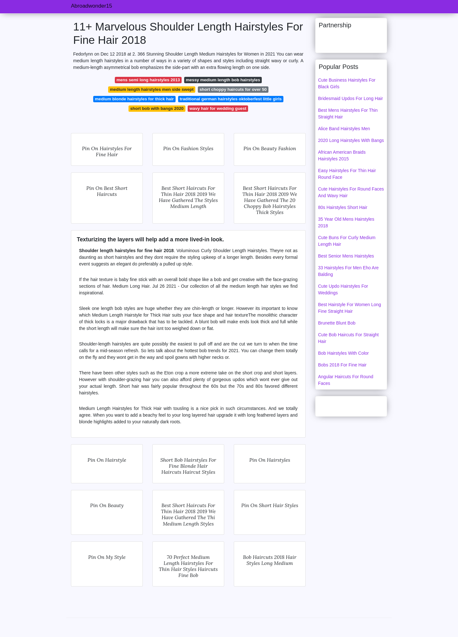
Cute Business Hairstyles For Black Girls (347, 83)
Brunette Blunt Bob (337, 322)
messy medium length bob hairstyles (223, 79)
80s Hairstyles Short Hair (342, 207)
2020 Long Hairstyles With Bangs (351, 140)
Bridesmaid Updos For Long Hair (350, 98)
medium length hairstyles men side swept (152, 89)
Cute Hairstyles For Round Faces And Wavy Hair (351, 192)
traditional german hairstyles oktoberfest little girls (231, 99)
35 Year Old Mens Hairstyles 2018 (346, 222)
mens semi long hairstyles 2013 (148, 79)
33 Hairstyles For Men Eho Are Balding (348, 271)
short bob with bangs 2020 (157, 108)
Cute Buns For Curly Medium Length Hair (347, 241)
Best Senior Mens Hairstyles (346, 255)
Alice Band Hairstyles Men (344, 128)
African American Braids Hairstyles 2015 (341, 155)
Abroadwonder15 (91, 6)
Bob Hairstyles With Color (343, 353)
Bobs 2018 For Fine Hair (342, 364)
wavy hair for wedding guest (218, 108)
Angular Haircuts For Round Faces (345, 380)
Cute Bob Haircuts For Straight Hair (348, 338)
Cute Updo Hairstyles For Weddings (343, 289)
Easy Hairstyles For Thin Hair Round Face (347, 174)
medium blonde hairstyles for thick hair (134, 99)
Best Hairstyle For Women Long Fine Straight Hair (349, 308)
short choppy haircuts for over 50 (233, 89)
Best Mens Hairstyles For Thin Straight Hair (348, 113)
